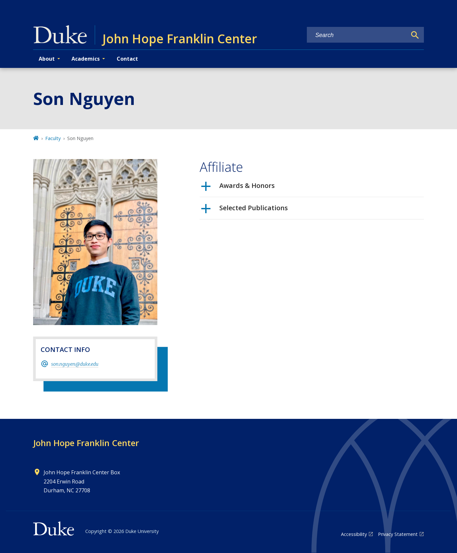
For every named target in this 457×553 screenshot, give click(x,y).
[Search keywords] (357, 35)
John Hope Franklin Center (86, 443)
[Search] (415, 35)
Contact (127, 58)
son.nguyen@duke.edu (74, 364)
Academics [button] (85, 58)
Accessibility (354, 534)
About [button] (47, 58)
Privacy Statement (398, 534)
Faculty (53, 138)
